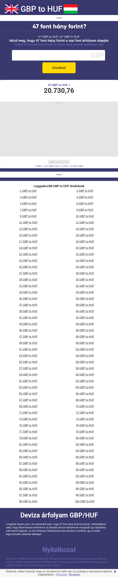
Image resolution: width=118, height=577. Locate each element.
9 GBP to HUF (28, 216)
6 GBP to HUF (84, 203)
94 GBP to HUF (85, 482)
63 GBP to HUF (28, 387)
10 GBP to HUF (85, 216)
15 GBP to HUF (28, 235)
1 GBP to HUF (28, 190)
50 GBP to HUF (85, 343)
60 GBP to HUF (85, 374)
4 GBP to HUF (84, 197)
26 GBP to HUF (85, 266)
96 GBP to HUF (85, 488)
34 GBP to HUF (85, 292)
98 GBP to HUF (85, 495)
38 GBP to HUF (85, 305)
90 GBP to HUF (85, 469)
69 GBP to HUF (28, 406)
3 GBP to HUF (28, 197)
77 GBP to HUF (28, 431)
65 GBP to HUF (28, 393)
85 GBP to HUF (28, 457)
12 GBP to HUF (85, 222)
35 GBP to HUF (28, 298)
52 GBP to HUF (85, 349)
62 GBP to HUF (85, 381)
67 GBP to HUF (28, 400)
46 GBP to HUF (85, 330)
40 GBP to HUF (85, 311)
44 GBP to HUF (85, 324)
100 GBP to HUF (85, 501)
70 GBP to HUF (85, 406)
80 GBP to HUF (85, 438)
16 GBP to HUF (85, 235)
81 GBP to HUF (28, 444)
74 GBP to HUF (85, 419)
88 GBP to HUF (85, 463)
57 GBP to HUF (28, 368)
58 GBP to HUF (85, 368)
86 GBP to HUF (85, 457)
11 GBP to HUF (28, 222)
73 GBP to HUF (28, 419)
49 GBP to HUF (28, 343)
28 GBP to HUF (85, 273)
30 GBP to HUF (85, 279)
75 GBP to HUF (28, 425)
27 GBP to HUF (28, 273)
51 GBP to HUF (28, 349)
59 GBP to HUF (28, 374)
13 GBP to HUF (28, 228)
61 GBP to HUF (28, 381)
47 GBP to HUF (28, 336)
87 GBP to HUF (28, 463)
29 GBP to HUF (28, 279)
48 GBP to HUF (85, 336)
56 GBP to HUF (85, 362)
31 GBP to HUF (28, 285)
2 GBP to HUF (84, 190)
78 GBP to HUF (85, 431)
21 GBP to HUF (28, 254)
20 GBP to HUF (85, 247)
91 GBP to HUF (28, 476)
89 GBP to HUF (28, 469)
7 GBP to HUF (28, 209)
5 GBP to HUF (28, 203)
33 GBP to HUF (28, 292)
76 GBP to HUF (85, 425)
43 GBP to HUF (28, 324)
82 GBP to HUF (85, 444)
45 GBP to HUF (28, 330)
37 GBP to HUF (28, 305)
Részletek (61, 574)
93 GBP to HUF (28, 482)
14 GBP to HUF (85, 228)
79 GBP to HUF (28, 438)
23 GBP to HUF (28, 260)
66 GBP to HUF (85, 393)
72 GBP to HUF (85, 412)
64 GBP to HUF (85, 387)
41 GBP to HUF (28, 317)
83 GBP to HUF (28, 450)
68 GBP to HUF (85, 400)
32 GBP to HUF (85, 285)
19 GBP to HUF (28, 247)
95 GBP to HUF (28, 488)
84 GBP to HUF (85, 450)
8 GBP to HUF (84, 209)
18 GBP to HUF (85, 241)
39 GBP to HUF (28, 311)
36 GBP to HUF (85, 298)
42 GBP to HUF (85, 317)
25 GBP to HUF (28, 266)
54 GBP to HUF (85, 355)
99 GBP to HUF (28, 501)
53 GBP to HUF (28, 355)
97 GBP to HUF (28, 495)
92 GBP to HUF (85, 476)
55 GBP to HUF (28, 362)
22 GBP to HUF (85, 254)
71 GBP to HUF (28, 412)
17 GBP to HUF (28, 241)
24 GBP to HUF (85, 260)
